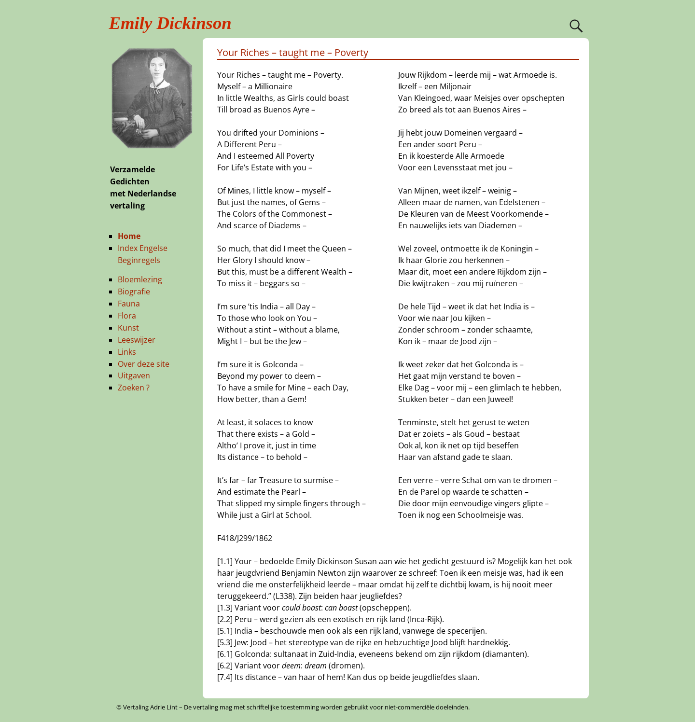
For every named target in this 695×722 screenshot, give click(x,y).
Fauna (129, 303)
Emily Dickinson (170, 23)
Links (127, 352)
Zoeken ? (134, 387)
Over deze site (143, 364)
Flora (127, 315)
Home (129, 236)
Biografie (134, 291)
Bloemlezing (140, 279)
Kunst (128, 327)
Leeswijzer (136, 339)
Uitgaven (134, 375)
